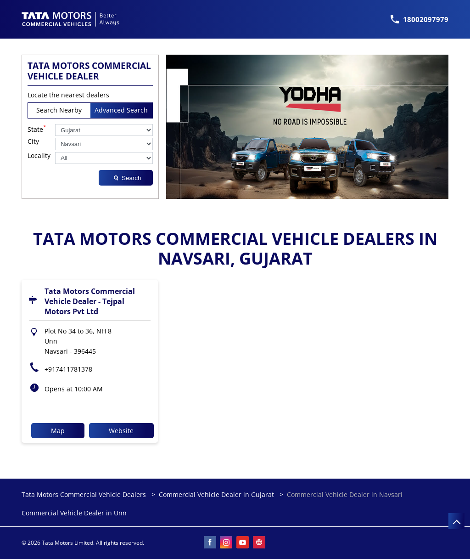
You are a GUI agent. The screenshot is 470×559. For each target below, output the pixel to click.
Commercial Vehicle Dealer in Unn (74, 513)
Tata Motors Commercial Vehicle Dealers (85, 494)
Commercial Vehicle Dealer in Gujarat (216, 494)
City (33, 142)
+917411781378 (68, 369)
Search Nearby (59, 110)
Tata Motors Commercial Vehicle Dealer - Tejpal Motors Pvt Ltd (90, 301)
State (37, 128)
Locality (39, 156)
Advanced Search (121, 110)
